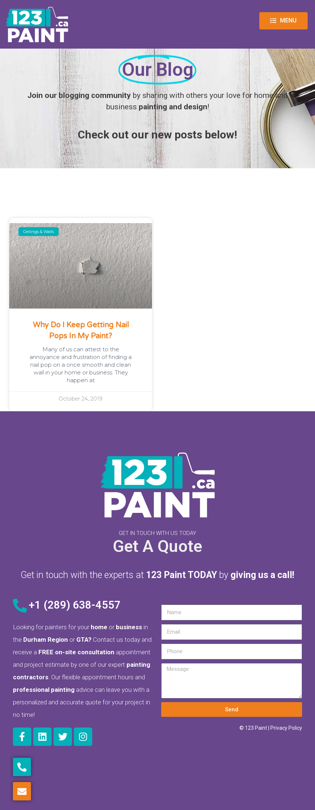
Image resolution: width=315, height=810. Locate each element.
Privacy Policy (286, 728)
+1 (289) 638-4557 (75, 605)
